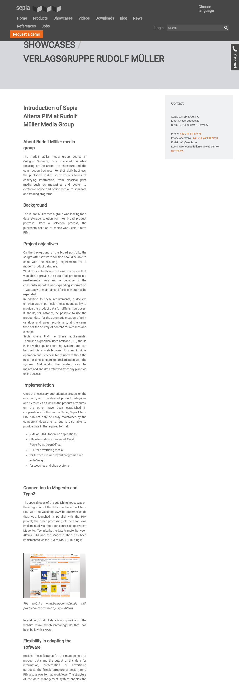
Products (40, 18)
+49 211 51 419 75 (190, 160)
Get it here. (177, 177)
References (26, 26)
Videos (84, 18)
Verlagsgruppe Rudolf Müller (93, 86)
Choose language (206, 9)
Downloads (104, 18)
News (137, 18)
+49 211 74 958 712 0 (205, 164)
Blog (123, 18)
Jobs (46, 26)
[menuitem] (211, 9)
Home (22, 18)
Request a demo (26, 34)
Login (158, 28)
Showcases (63, 18)
